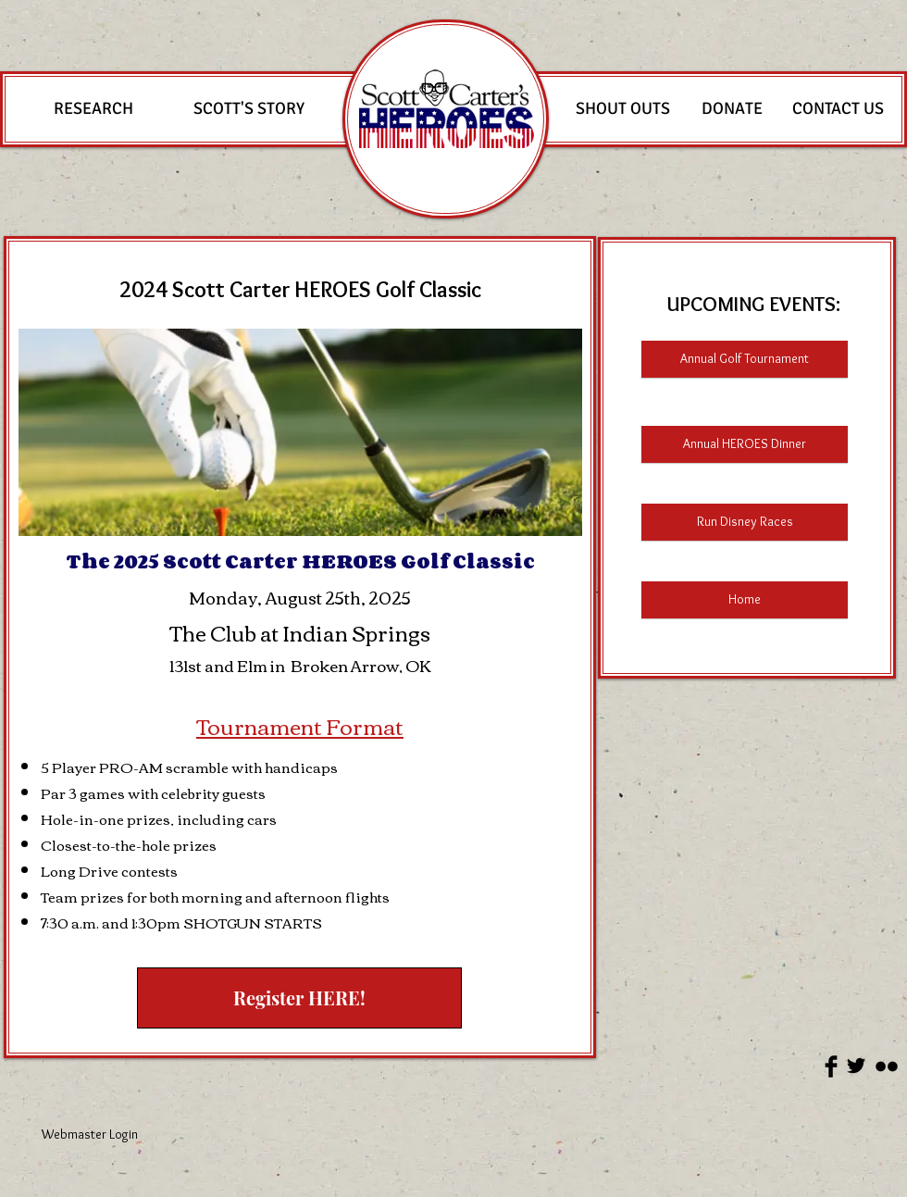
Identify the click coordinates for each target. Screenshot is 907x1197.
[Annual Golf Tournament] (744, 359)
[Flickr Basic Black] (887, 1066)
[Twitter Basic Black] (856, 1065)
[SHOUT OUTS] (623, 109)
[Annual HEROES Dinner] (744, 444)
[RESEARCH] (93, 109)
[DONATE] (732, 109)
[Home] (744, 599)
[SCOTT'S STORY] (248, 109)
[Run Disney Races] (744, 522)
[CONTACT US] (838, 109)
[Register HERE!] (299, 998)
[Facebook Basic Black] (831, 1066)
